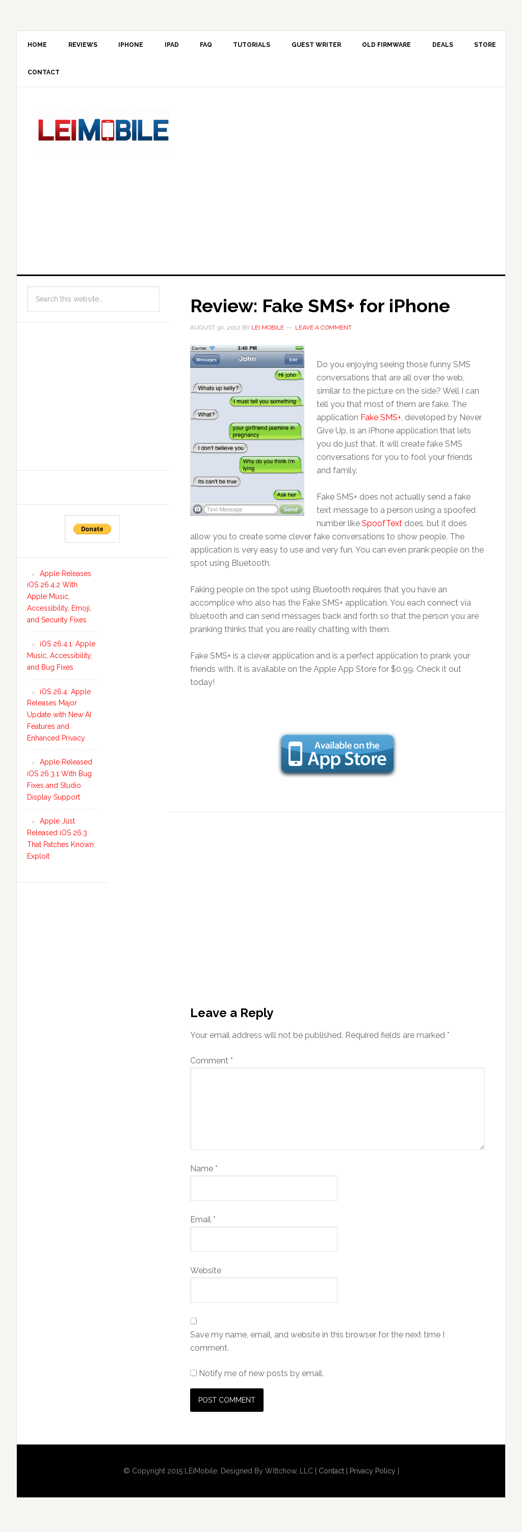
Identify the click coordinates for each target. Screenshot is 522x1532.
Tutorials (270, 45)
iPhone (138, 45)
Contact (91, 75)
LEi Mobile (103, 134)
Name (204, 1172)
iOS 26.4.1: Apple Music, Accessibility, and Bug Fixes (61, 659)
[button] (247, 434)
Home (38, 45)
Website (205, 1274)
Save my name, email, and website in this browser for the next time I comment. (317, 1344)
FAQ (221, 45)
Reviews (87, 45)
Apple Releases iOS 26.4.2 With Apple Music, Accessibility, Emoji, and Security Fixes (59, 600)
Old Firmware (411, 45)
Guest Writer (337, 45)
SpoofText (382, 527)
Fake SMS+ (380, 421)
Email (203, 1223)
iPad (183, 45)
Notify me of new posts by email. (261, 1377)
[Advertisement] (355, 182)
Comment (211, 1064)
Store (40, 75)
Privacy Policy (373, 1474)
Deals (470, 45)
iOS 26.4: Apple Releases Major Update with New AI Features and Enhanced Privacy (59, 718)
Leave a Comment (323, 331)
